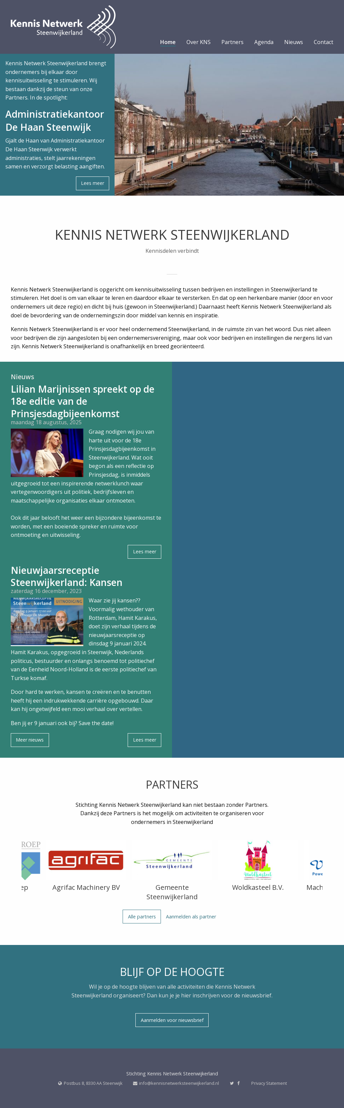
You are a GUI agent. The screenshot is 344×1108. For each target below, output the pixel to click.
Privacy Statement (269, 1083)
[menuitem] (168, 43)
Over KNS (198, 42)
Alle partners (142, 916)
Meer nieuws (30, 740)
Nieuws (293, 42)
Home (168, 42)
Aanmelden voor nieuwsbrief (172, 1020)
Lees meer (92, 183)
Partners (232, 42)
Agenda (263, 42)
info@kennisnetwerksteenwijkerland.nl (179, 1083)
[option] (86, 867)
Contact (323, 42)
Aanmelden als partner (191, 916)
